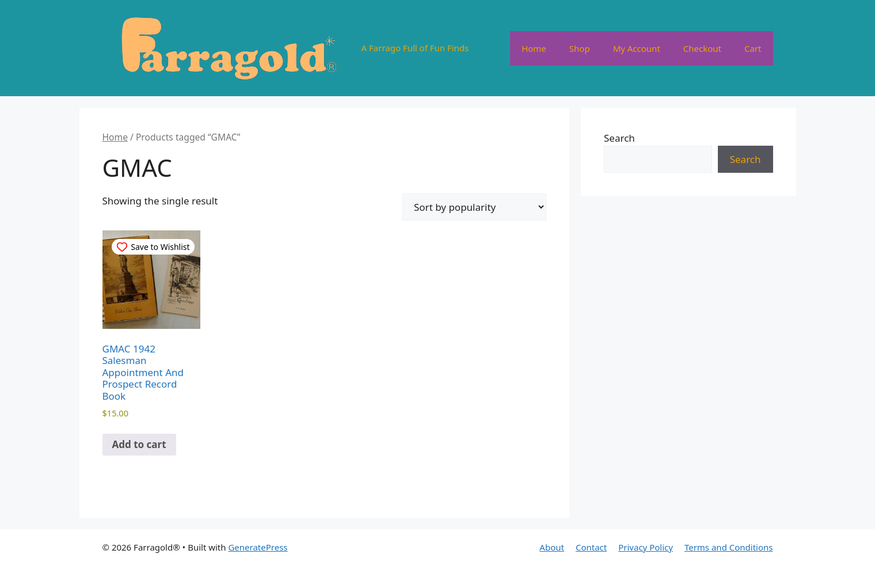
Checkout (702, 48)
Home (534, 48)
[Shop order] (474, 207)
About (551, 547)
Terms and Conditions (728, 547)
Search (619, 138)
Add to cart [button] (139, 444)
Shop (579, 48)
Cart (753, 48)
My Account (636, 48)
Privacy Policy (645, 547)
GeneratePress (257, 547)
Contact (591, 547)
